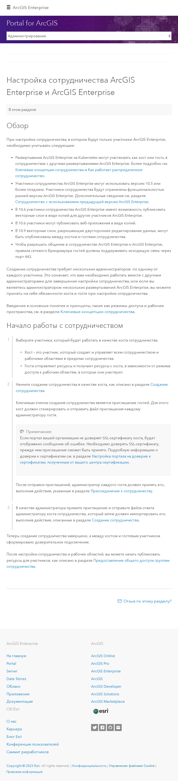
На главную (16, 656)
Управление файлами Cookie (132, 766)
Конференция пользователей (32, 744)
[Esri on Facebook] (102, 727)
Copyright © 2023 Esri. (23, 766)
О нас (11, 721)
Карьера (14, 729)
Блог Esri (14, 736)
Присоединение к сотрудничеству (121, 491)
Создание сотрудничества (115, 520)
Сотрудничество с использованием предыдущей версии (81, 202)
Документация (19, 701)
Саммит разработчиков (27, 752)
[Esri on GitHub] (110, 727)
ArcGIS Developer (106, 686)
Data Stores (16, 679)
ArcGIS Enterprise (31, 7)
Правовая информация (24, 772)
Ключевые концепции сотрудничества (49, 170)
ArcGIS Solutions (105, 694)
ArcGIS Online (103, 656)
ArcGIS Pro (100, 663)
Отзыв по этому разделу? (148, 601)
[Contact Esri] (118, 727)
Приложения (17, 694)
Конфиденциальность (89, 766)
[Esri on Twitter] (94, 727)
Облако (13, 686)
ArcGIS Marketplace (108, 701)
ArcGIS (97, 679)
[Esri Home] (100, 711)
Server (11, 671)
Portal (11, 663)
